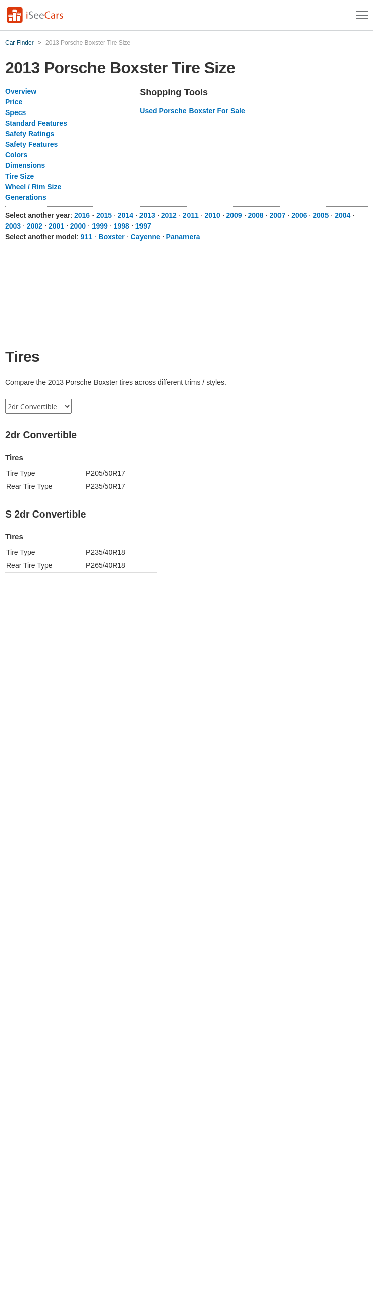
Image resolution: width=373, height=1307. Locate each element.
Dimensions (25, 165)
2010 (212, 215)
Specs (15, 112)
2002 (34, 226)
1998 (121, 226)
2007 (277, 215)
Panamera (183, 237)
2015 (104, 215)
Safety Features (31, 144)
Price (13, 102)
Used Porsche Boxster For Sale (192, 111)
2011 (191, 215)
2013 (147, 215)
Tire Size (19, 176)
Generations (25, 197)
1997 (143, 226)
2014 (125, 215)
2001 (56, 226)
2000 (78, 226)
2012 (169, 215)
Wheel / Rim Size (33, 187)
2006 (299, 215)
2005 (321, 215)
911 (86, 237)
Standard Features (36, 123)
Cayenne (145, 237)
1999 (100, 226)
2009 (234, 215)
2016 (82, 215)
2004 (342, 215)
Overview (20, 91)
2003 (13, 226)
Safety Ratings (29, 134)
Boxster (112, 237)
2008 (255, 215)
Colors (16, 155)
